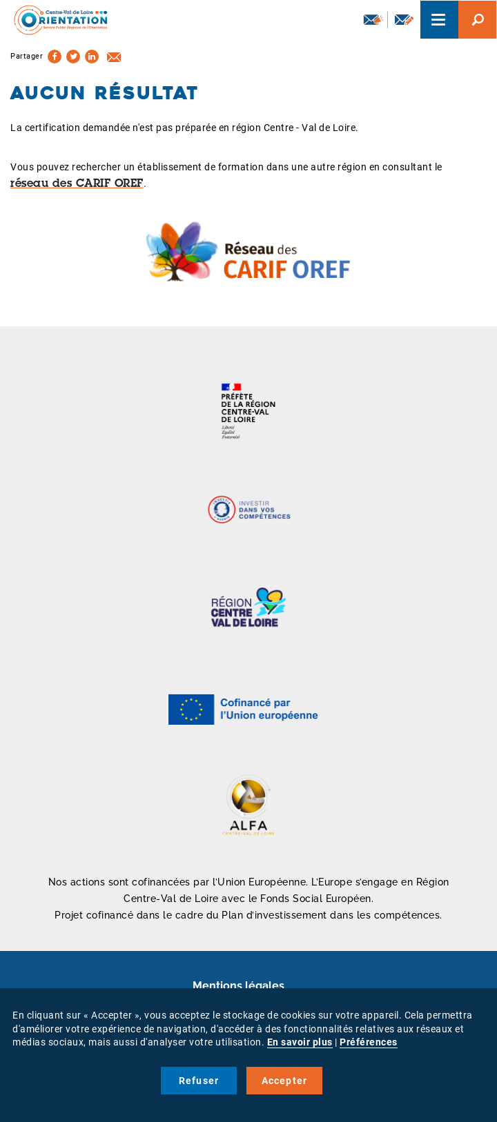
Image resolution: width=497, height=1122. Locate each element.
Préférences (369, 1042)
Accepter (285, 1080)
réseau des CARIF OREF (77, 184)
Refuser (199, 1080)
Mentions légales (238, 985)
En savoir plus (300, 1042)
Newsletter (373, 19)
